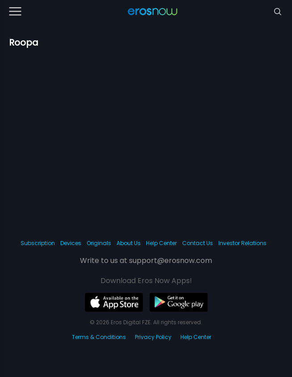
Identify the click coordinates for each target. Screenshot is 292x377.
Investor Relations (242, 243)
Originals (99, 243)
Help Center (161, 243)
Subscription (38, 243)
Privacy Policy (153, 337)
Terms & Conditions (99, 337)
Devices (70, 243)
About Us (129, 243)
